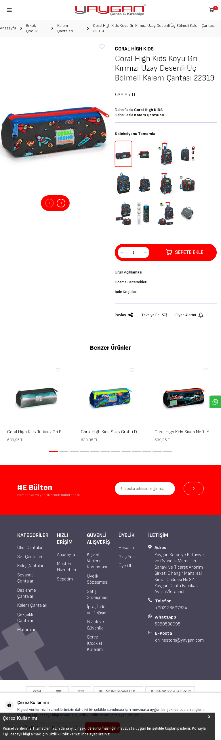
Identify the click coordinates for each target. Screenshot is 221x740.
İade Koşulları (126, 291)
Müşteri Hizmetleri (66, 567)
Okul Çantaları (30, 547)
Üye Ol (125, 566)
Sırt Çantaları (29, 557)
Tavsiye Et (154, 315)
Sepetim (65, 579)
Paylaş (124, 315)
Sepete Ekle (184, 252)
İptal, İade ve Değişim (97, 610)
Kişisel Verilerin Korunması (97, 561)
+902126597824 (171, 608)
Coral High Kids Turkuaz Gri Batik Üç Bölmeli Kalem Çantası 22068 (36, 432)
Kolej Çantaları (30, 566)
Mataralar (26, 630)
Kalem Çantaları (65, 28)
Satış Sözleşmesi (97, 594)
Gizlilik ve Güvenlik (95, 625)
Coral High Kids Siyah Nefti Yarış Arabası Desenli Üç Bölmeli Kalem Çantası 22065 (184, 432)
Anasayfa (8, 28)
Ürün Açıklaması (128, 272)
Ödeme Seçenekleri (131, 282)
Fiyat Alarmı (189, 315)
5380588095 (167, 624)
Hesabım (127, 547)
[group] (55, 120)
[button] (49, 203)
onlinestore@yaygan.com (179, 640)
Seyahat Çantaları (25, 578)
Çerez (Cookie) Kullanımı (95, 643)
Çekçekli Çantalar (25, 617)
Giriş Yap (127, 557)
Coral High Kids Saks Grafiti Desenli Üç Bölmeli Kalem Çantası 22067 (110, 432)
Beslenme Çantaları (26, 593)
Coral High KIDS (134, 49)
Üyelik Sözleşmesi (97, 579)
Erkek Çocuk (32, 28)
